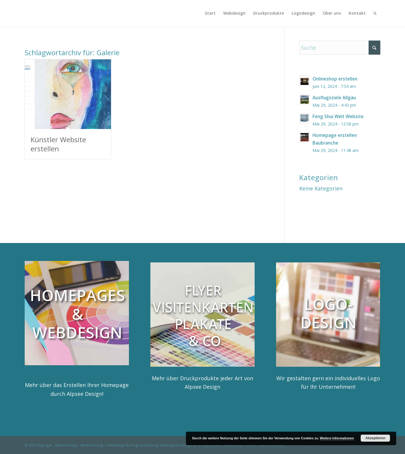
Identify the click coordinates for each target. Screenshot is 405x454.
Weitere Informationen (337, 438)
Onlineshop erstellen (334, 79)
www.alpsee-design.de (178, 445)
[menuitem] (210, 13)
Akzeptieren (375, 438)
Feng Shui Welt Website (338, 116)
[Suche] (374, 13)
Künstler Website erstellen (58, 144)
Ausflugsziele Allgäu (334, 97)
